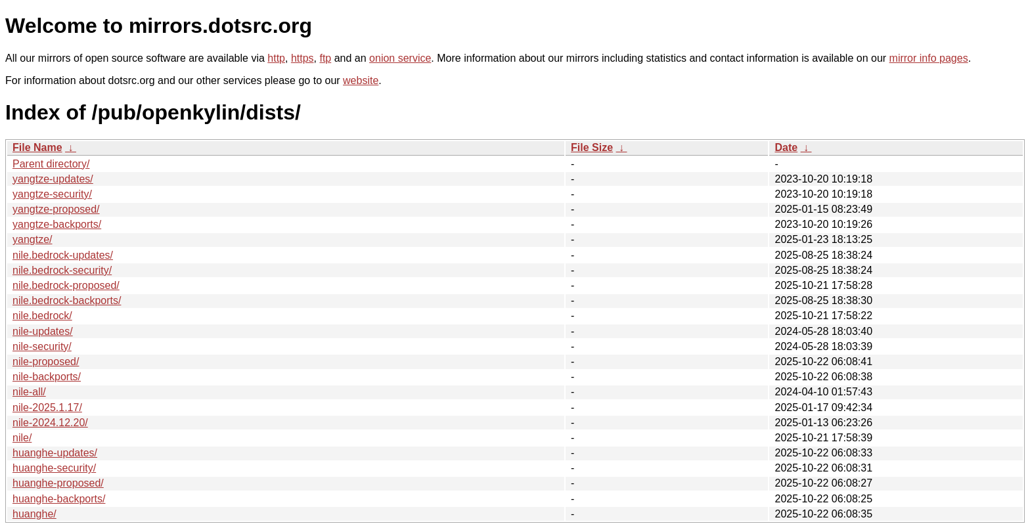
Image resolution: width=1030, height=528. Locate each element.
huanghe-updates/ (54, 452)
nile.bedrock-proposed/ (66, 285)
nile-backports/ (46, 376)
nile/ (22, 437)
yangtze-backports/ (56, 224)
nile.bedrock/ (42, 315)
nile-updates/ (42, 331)
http (276, 58)
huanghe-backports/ (58, 498)
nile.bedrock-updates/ (62, 255)
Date (785, 147)
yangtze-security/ (52, 194)
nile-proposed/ (45, 361)
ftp (325, 58)
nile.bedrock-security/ (62, 270)
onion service (400, 58)
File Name (37, 147)
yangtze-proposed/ (56, 209)
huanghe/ (34, 513)
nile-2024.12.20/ (50, 422)
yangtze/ (32, 239)
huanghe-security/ (54, 467)
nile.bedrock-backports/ (66, 300)
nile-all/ (29, 391)
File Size (592, 147)
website (360, 80)
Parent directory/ (50, 163)
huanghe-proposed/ (58, 483)
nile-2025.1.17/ (47, 407)
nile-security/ (42, 346)
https (302, 58)
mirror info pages (928, 58)
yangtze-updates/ (52, 179)
